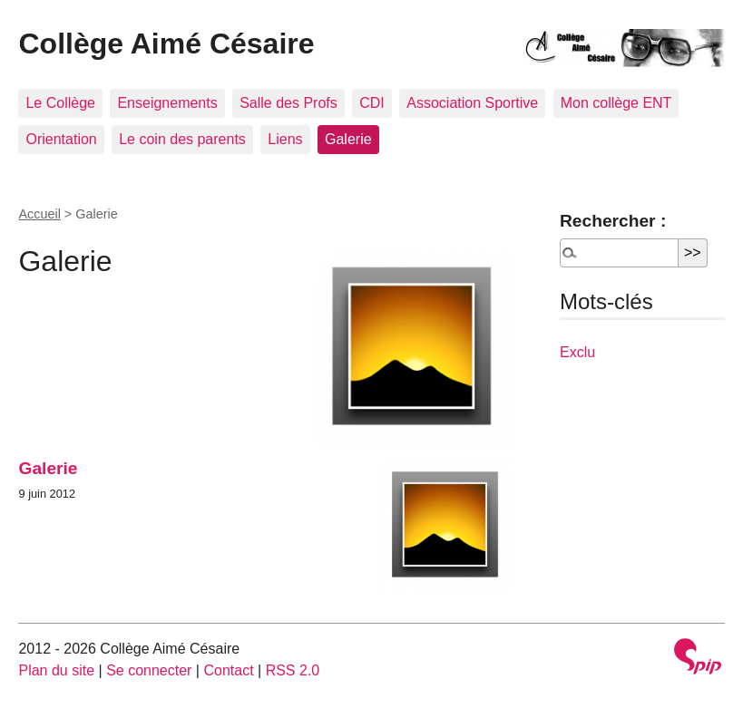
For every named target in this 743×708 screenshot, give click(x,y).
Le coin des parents (182, 139)
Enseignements (167, 103)
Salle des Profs (288, 103)
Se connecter (148, 670)
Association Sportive (472, 103)
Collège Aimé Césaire (166, 43)
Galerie (348, 139)
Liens (285, 139)
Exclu (577, 352)
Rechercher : (613, 220)
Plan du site (56, 670)
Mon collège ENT (616, 103)
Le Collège (60, 103)
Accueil (39, 214)
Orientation (60, 139)
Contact (228, 670)
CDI (372, 103)
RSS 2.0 (293, 670)
